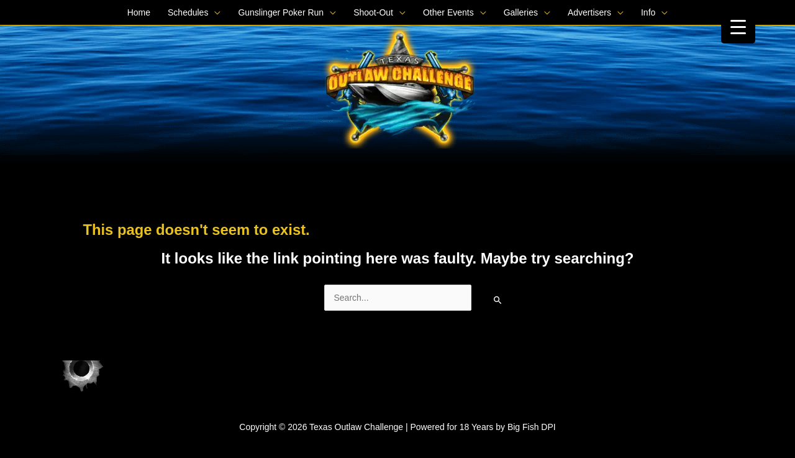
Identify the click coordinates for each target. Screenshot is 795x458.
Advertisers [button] (589, 12)
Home (138, 12)
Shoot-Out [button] (373, 12)
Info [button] (648, 12)
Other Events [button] (448, 12)
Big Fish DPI (531, 427)
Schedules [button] (188, 12)
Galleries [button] (521, 12)
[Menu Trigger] (738, 26)
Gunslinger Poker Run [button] (281, 12)
